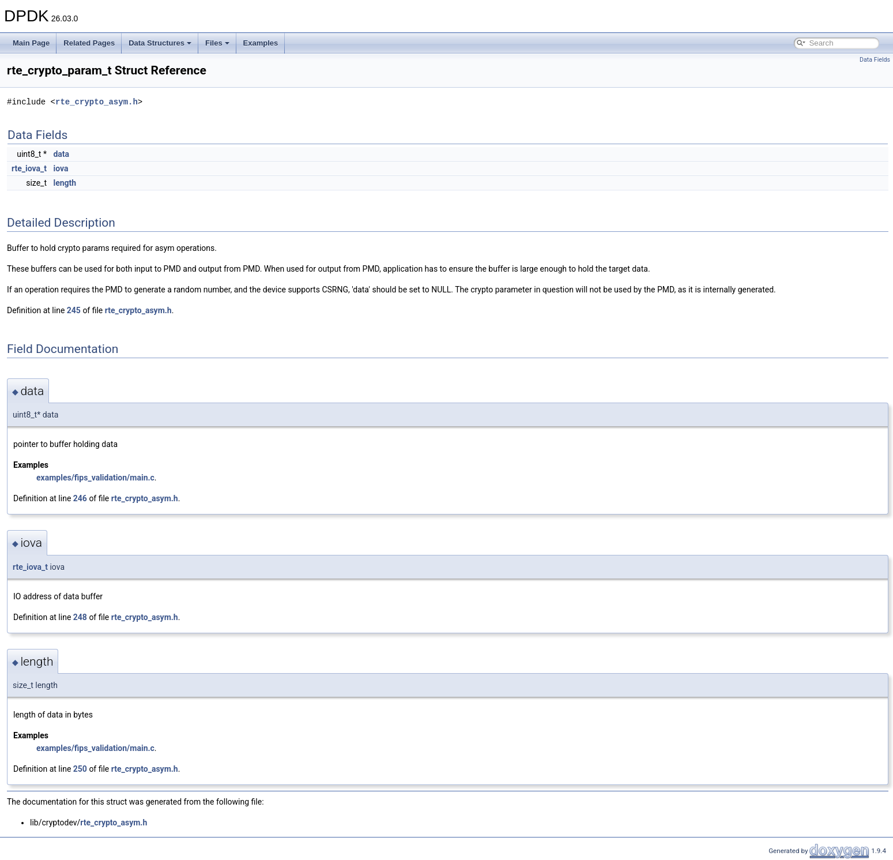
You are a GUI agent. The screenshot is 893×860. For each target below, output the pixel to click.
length (64, 182)
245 (74, 310)
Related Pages (89, 43)
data (61, 154)
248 (80, 617)
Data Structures (160, 43)
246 (80, 498)
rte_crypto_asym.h (96, 101)
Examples (260, 43)
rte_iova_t (29, 168)
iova (60, 168)
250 (80, 768)
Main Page (31, 43)
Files (217, 43)
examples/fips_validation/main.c (95, 477)
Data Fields (875, 59)
